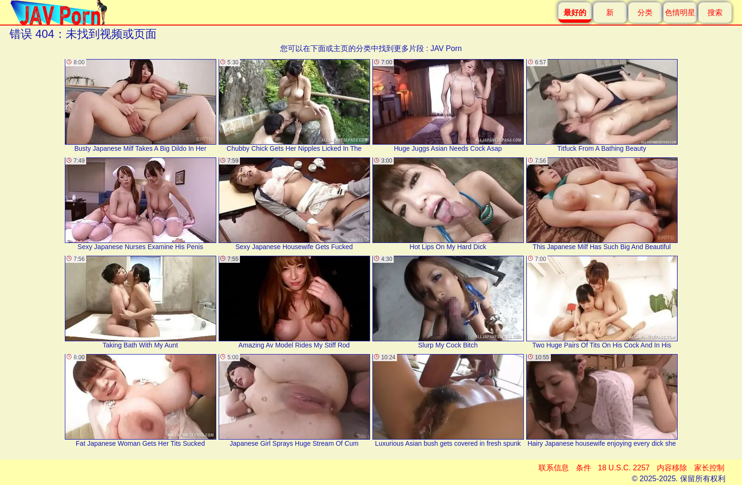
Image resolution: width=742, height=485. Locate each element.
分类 (645, 13)
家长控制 (709, 468)
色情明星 (680, 13)
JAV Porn (445, 48)
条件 (583, 468)
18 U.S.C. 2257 (624, 468)
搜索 (715, 13)
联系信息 (554, 468)
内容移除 (672, 468)
